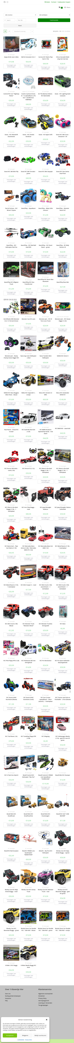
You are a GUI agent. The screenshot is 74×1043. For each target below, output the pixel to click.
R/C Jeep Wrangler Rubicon (45, 508)
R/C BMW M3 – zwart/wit (62, 428)
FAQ (6, 1000)
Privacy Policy (28, 1039)
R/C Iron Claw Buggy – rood (28, 508)
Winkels (47, 2)
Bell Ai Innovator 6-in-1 (28, 57)
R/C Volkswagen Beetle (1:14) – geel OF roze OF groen (62, 738)
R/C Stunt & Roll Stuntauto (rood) (28, 698)
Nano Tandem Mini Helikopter (45, 357)
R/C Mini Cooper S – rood (28, 585)
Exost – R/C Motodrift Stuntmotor (11, 135)
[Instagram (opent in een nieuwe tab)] (7, 2)
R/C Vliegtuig (45, 736)
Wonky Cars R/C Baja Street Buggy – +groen (62, 852)
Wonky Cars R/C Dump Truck (28, 890)
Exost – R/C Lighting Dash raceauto (62, 95)
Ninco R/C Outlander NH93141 (62, 394)
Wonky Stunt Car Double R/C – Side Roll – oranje (62, 929)
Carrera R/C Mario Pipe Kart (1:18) (45, 58)
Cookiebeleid (20, 1039)
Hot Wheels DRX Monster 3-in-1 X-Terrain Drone (11, 320)
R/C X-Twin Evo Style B (11, 775)
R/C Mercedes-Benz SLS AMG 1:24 (45, 547)
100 (60, 31)
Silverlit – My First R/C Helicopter (45, 852)
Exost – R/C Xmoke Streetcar (28, 135)
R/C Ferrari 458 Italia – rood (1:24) (11, 469)
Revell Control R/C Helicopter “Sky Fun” (28, 776)
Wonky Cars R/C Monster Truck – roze (45, 890)
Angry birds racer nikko (11, 57)
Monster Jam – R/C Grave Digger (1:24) (62, 320)
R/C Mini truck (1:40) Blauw (11, 625)
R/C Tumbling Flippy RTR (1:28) (28, 737)
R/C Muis (62, 624)
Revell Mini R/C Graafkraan (11, 815)
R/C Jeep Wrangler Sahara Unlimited (63, 508)
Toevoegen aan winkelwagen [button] (11, 66)
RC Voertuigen (11, 54)
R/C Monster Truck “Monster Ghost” (28, 625)
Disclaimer (41, 996)
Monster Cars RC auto (28, 319)
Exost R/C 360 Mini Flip (11, 171)
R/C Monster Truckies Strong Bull (45, 625)
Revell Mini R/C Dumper (62, 775)
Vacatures (8, 998)
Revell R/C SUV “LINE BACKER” (62, 815)
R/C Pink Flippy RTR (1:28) (11, 660)
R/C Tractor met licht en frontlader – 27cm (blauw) (63, 698)
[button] (47, 1020)
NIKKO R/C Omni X (62, 356)
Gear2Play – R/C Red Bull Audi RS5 (28, 246)
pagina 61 (24, 91)
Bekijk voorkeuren (40, 1035)
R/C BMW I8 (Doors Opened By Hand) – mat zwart (45, 431)
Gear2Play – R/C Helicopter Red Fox (11, 246)
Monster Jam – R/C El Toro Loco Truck (45, 320)
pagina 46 (59, 316)
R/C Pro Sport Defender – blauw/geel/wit (62, 661)
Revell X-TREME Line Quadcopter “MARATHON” (28, 853)
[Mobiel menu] (66, 7)
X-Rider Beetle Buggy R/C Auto (28, 966)
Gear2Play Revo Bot (63, 282)
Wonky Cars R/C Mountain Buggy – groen (11, 929)
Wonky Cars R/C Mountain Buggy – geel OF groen (63, 891)
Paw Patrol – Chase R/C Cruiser (11, 430)
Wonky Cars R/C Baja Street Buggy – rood (11, 890)
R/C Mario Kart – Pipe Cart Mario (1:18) (11, 547)
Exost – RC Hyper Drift (45, 134)
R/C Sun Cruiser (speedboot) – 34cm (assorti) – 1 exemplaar (46, 699)
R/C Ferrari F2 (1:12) (28, 468)
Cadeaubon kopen (64, 2)
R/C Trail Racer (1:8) (11, 736)
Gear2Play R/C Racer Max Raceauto (45, 280)
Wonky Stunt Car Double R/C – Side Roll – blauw (28, 929)
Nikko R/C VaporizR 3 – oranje (28, 394)
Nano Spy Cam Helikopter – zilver (28, 357)
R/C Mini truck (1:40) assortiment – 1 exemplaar (45, 587)
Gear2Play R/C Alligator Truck (11, 283)
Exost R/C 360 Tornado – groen (28, 172)
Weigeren (25, 1035)
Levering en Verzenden (45, 1003)
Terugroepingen (43, 1005)
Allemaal (67, 31)
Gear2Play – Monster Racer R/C (62, 209)
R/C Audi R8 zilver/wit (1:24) (28, 430)
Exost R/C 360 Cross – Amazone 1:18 (62, 135)
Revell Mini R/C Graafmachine (28, 815)
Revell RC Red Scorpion (11, 851)
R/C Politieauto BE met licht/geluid (28, 661)
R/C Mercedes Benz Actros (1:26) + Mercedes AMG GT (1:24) (28, 548)
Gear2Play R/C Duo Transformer (28, 283)
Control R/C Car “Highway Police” (11, 95)
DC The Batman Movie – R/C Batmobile (45, 95)
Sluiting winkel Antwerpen (13, 996)
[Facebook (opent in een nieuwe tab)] (5, 2)
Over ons (8, 994)
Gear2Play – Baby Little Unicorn (45, 209)
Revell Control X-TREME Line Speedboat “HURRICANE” (45, 777)
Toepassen (54, 20)
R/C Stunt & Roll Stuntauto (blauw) (11, 698)
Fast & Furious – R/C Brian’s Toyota (11, 209)
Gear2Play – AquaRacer (28, 208)
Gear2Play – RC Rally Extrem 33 (62, 246)
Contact (53, 2)
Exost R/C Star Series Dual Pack (62, 172)
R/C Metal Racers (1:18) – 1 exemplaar (62, 547)
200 (63, 31)
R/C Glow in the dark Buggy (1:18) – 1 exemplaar (45, 470)
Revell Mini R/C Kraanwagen (45, 815)
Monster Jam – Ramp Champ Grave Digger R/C (11, 357)
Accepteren (10, 1035)
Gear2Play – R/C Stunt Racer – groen (45, 246)
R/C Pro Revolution (45, 660)
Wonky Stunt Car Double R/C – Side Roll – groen (45, 929)
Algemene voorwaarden (45, 994)
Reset (20, 25)
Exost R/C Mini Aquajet (46, 171)
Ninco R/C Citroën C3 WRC (45, 394)
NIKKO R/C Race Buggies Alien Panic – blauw (11, 394)
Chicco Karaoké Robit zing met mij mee (62, 58)
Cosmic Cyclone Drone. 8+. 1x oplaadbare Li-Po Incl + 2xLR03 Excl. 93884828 (28, 96)
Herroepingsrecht (43, 1000)
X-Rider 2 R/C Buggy (11, 965)
